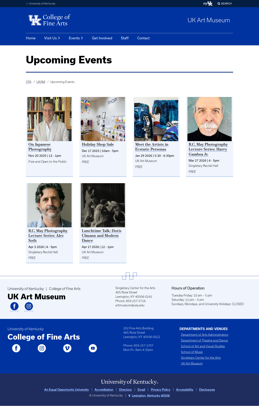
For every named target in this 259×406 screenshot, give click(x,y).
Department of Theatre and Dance (204, 340)
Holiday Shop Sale (98, 145)
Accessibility (184, 389)
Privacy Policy (160, 389)
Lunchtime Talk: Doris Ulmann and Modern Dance (101, 236)
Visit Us (52, 38)
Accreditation (104, 389)
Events (76, 38)
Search (226, 3)
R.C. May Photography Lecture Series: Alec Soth (48, 236)
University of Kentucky (42, 3)
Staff (125, 38)
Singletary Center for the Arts (201, 357)
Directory (125, 389)
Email (141, 389)
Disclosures (207, 389)
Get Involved (102, 38)
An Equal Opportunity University (66, 389)
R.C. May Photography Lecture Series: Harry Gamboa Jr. (208, 149)
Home (31, 38)
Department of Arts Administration (204, 334)
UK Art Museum (209, 20)
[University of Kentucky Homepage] (129, 382)
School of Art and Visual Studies (203, 346)
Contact (143, 38)
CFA (28, 81)
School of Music (192, 352)
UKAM (40, 81)
